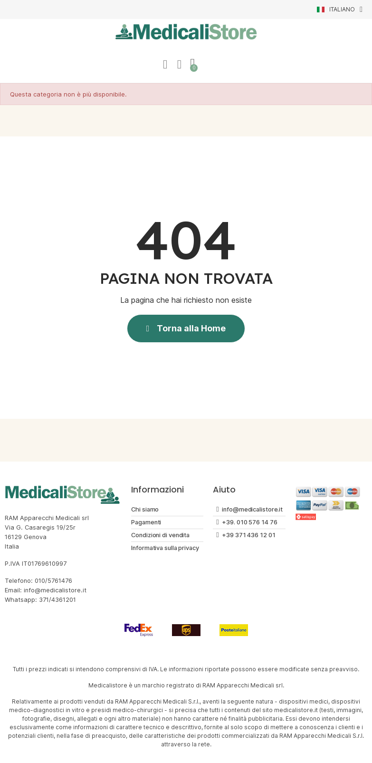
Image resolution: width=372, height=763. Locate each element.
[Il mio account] (164, 64)
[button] (186, 329)
